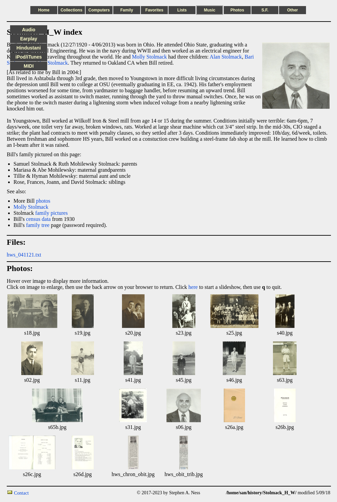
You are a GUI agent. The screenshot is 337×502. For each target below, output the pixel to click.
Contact (21, 493)
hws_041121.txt (24, 255)
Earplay (28, 38)
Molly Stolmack (149, 57)
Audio (28, 29)
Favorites (154, 10)
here (193, 287)
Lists (182, 10)
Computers (99, 10)
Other (292, 10)
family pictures (51, 213)
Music (209, 10)
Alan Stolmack (226, 57)
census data (38, 219)
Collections (72, 10)
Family (126, 10)
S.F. (265, 10)
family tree (38, 225)
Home (43, 10)
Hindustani (29, 48)
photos (43, 201)
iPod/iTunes (29, 57)
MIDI (29, 66)
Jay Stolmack (53, 63)
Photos (237, 10)
